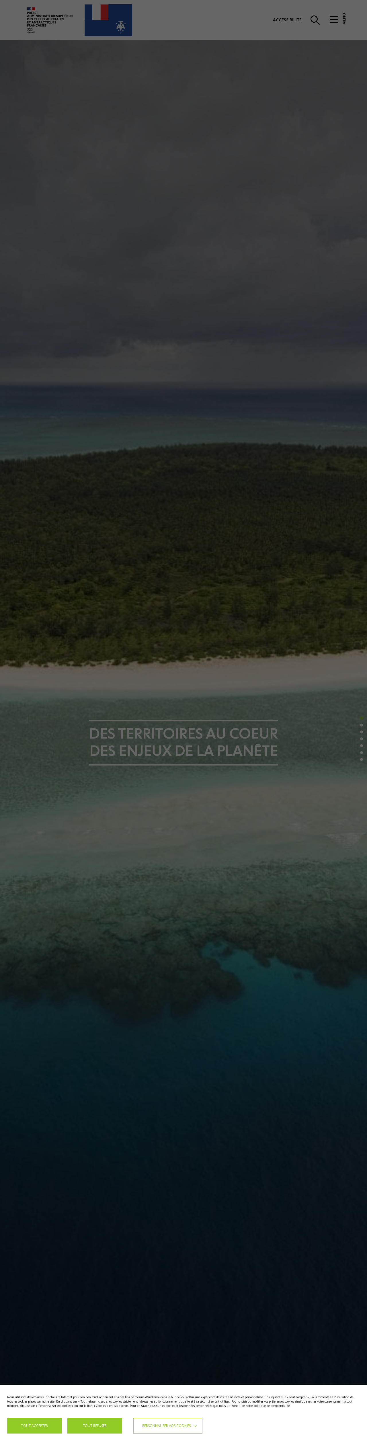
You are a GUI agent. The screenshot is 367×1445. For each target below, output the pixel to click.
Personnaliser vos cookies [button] (166, 1425)
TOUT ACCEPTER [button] (34, 1425)
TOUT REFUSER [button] (95, 1425)
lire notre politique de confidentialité (265, 1406)
